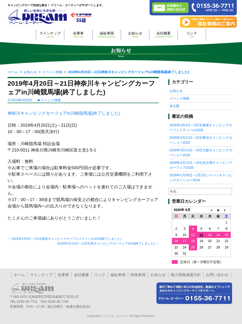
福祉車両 (106, 34)
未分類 (174, 106)
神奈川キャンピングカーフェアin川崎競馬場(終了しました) (64, 113)
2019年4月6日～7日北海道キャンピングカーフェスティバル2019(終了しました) (64, 238)
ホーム (19, 275)
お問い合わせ (217, 275)
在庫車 (78, 34)
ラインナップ (50, 34)
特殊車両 (138, 275)
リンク (191, 34)
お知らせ (135, 34)
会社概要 (163, 34)
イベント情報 (51, 100)
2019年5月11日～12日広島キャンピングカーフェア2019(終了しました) (108, 243)
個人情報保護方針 (186, 275)
